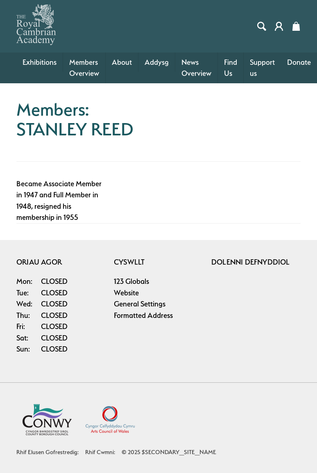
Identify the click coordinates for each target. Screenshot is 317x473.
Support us (262, 68)
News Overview (196, 68)
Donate (299, 62)
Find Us (230, 68)
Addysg (157, 62)
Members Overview (84, 68)
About (122, 62)
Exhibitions (40, 62)
